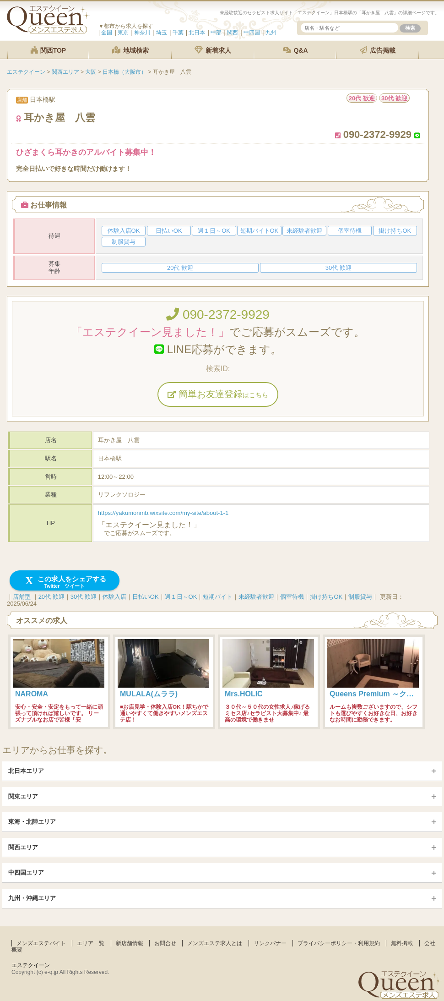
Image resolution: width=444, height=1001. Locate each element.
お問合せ (165, 943)
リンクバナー (270, 943)
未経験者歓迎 (256, 596)
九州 (270, 32)
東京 (123, 32)
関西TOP (48, 50)
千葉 (178, 32)
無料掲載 (402, 943)
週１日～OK (181, 596)
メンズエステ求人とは (214, 943)
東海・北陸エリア (32, 821)
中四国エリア (26, 872)
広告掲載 (377, 50)
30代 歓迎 (83, 596)
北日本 (197, 32)
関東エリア (23, 796)
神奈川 (142, 32)
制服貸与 (360, 596)
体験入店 (114, 596)
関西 (232, 32)
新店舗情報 (129, 943)
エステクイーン (30, 965)
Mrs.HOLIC (244, 694)
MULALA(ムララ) (149, 694)
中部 (216, 32)
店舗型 (22, 596)
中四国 (252, 32)
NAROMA (31, 694)
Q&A (295, 50)
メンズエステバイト (41, 943)
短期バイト (218, 596)
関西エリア (23, 847)
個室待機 (292, 596)
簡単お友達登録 (218, 394)
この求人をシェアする (65, 582)
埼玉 (161, 32)
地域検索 (130, 50)
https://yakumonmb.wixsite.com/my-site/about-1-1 (163, 512)
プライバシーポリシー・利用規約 (339, 943)
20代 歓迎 (51, 596)
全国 (106, 32)
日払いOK (145, 596)
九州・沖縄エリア (32, 898)
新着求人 (213, 50)
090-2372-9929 (218, 314)
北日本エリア (26, 770)
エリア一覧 (90, 943)
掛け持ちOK (326, 596)
